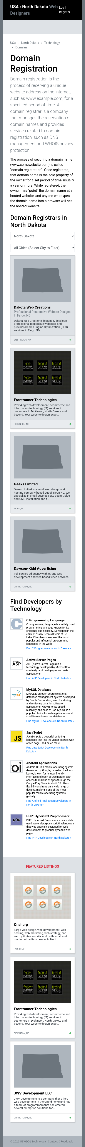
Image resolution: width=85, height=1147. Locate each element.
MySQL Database (38, 690)
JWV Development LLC (33, 1093)
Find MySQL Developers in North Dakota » (50, 721)
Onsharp (21, 924)
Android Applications (41, 763)
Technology (52, 43)
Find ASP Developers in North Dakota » (48, 678)
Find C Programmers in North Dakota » (48, 648)
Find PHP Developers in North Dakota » (48, 837)
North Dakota (30, 43)
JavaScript (34, 732)
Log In (63, 7)
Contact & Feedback (60, 1141)
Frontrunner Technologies (35, 400)
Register (64, 12)
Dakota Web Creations (32, 307)
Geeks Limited (26, 484)
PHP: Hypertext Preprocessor (48, 816)
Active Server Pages (41, 660)
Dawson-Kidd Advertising (35, 568)
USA (15, 6)
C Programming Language (45, 620)
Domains (21, 47)
